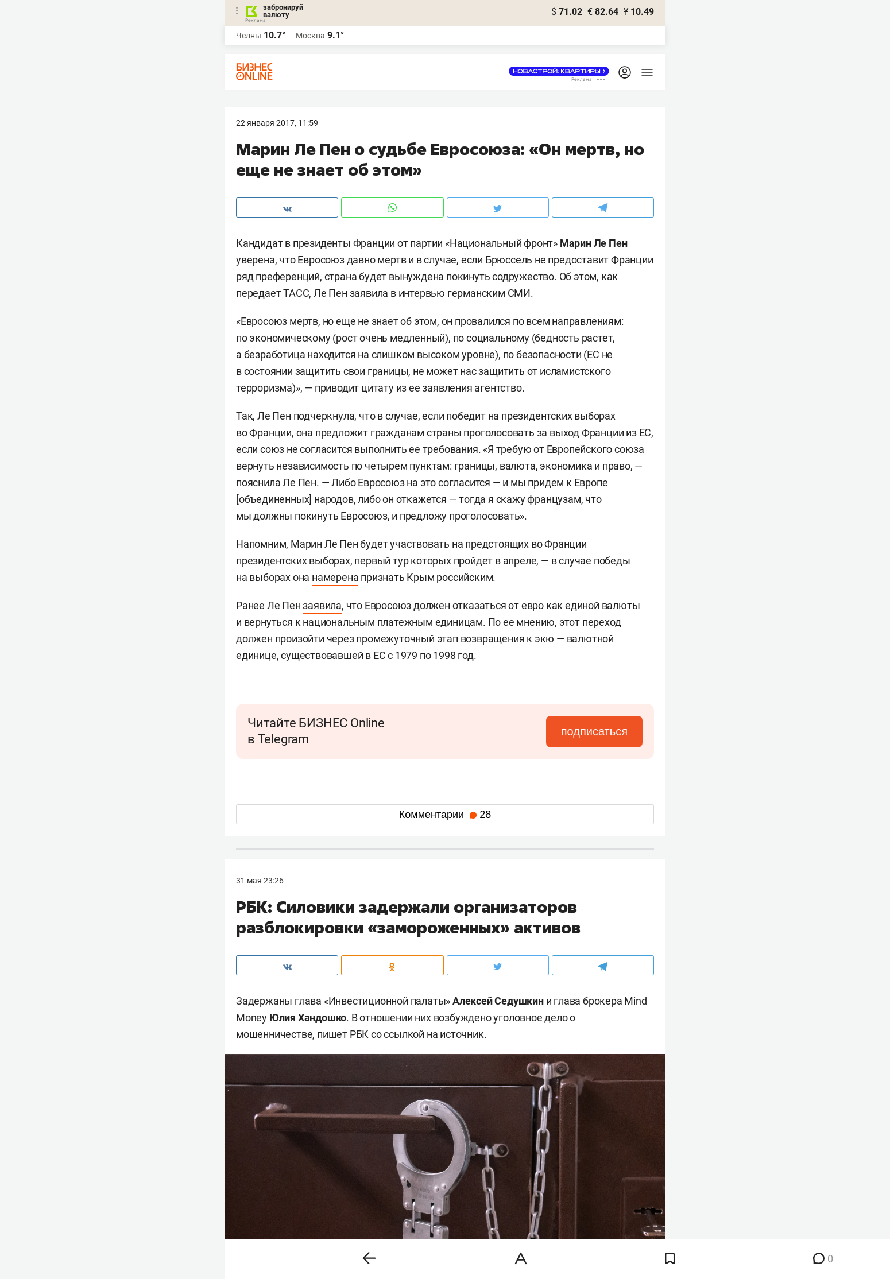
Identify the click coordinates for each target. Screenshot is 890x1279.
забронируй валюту (283, 10)
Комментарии (445, 814)
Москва (310, 35)
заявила (322, 605)
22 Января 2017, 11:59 (277, 122)
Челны (248, 35)
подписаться (594, 731)
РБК (359, 1034)
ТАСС (296, 293)
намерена (335, 577)
